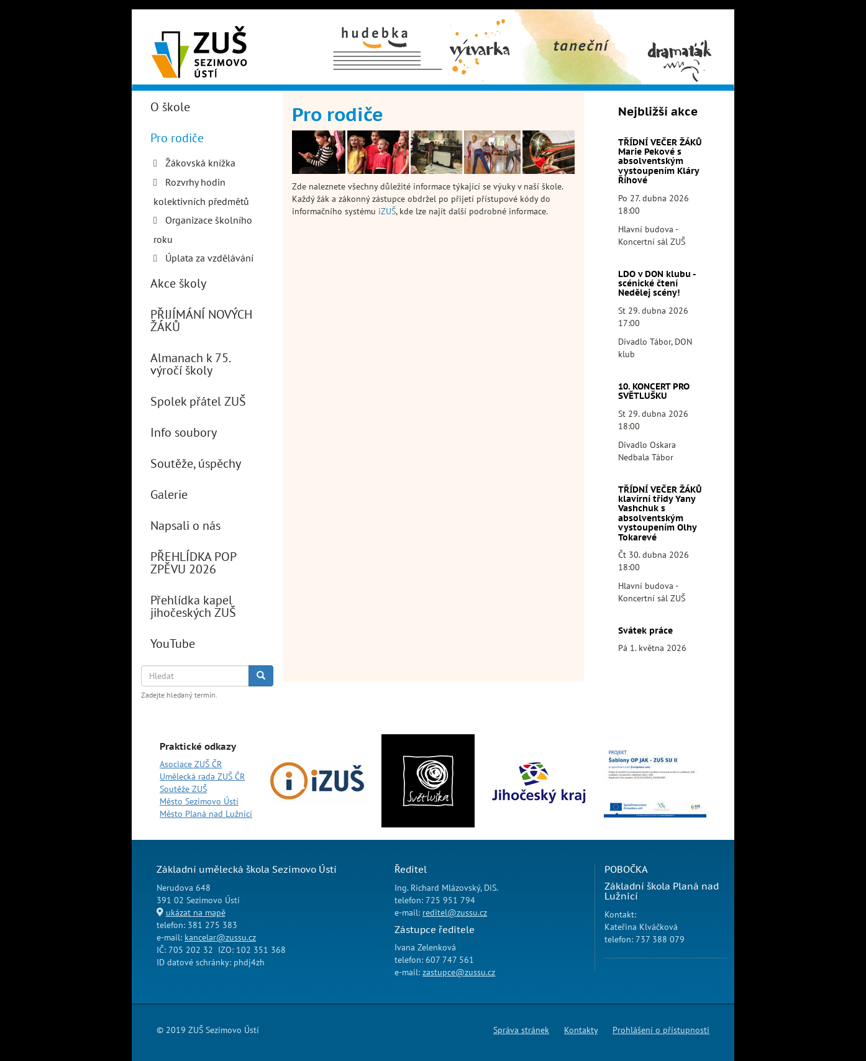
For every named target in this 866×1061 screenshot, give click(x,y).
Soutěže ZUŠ (183, 789)
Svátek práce (645, 630)
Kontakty (581, 1030)
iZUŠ (387, 211)
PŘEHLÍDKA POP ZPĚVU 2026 (193, 563)
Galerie (169, 494)
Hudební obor (376, 25)
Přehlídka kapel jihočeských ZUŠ (193, 606)
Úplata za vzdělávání (209, 258)
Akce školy (178, 283)
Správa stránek (521, 1030)
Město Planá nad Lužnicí (206, 813)
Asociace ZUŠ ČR (191, 764)
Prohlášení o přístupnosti (661, 1030)
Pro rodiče (177, 138)
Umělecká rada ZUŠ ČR (202, 776)
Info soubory (183, 432)
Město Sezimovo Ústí (199, 801)
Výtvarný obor (480, 31)
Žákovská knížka (200, 163)
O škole (170, 107)
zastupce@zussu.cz (458, 972)
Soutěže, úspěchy (195, 463)
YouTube (172, 643)
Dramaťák (678, 25)
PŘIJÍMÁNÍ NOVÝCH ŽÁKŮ (201, 320)
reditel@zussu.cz (454, 912)
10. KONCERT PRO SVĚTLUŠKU (654, 391)
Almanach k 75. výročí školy (190, 364)
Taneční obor (558, 25)
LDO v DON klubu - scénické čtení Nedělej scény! (656, 283)
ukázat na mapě (196, 912)
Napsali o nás (185, 525)
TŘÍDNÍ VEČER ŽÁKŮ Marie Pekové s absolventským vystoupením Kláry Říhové (660, 161)
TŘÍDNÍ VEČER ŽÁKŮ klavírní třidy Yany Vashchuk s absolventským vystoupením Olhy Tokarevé (660, 513)
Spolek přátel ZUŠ (198, 401)
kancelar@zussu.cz (220, 937)
